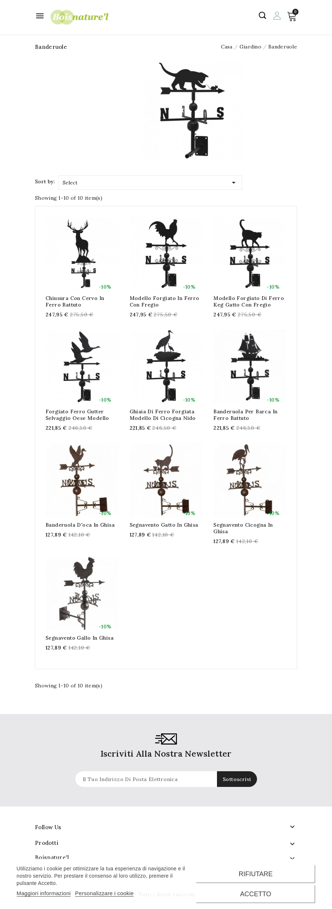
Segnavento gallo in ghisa (80, 638)
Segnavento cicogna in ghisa (243, 528)
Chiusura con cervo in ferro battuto (75, 301)
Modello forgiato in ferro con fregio (164, 301)
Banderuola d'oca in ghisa (80, 525)
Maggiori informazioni (44, 893)
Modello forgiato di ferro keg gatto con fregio (248, 301)
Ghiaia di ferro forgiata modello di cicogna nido (163, 414)
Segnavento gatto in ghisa (164, 525)
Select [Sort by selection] (150, 181)
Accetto (255, 894)
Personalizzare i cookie (104, 893)
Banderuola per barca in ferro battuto (245, 414)
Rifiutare (255, 874)
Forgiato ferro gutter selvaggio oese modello (77, 414)
